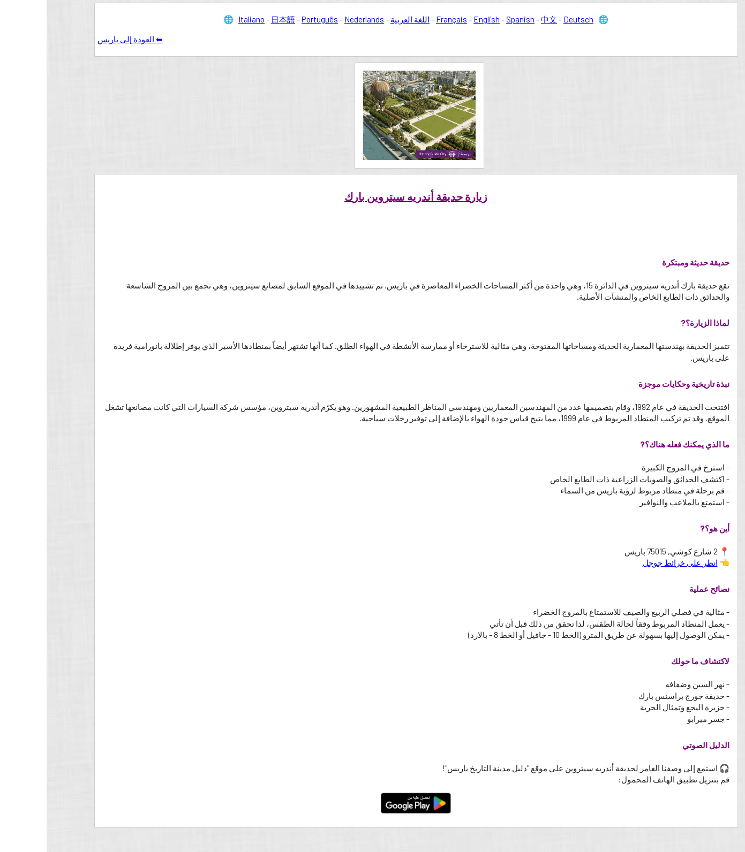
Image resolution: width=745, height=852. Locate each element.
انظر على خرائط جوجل (633, 562)
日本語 (236, 19)
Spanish (474, 19)
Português (273, 19)
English (440, 19)
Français (404, 19)
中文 (502, 19)
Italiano (205, 19)
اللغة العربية (363, 19)
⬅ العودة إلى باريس (83, 39)
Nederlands (317, 19)
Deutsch (532, 19)
